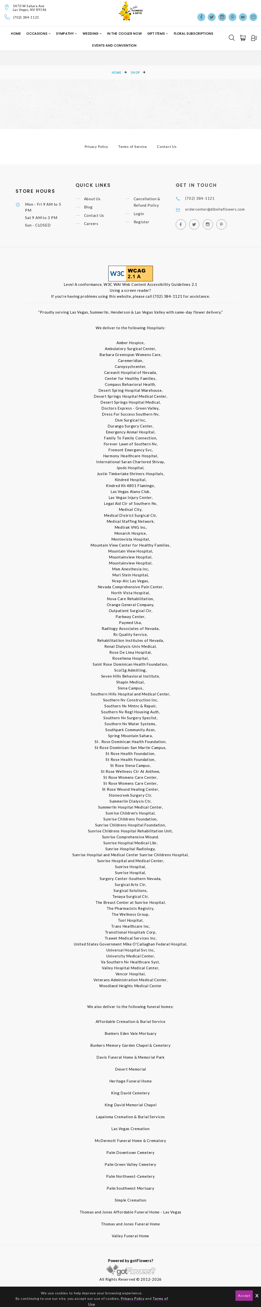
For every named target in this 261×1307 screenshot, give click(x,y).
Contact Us (167, 146)
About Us (97, 198)
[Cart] (243, 38)
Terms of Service (132, 146)
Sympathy (65, 33)
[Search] (231, 37)
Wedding (91, 33)
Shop (135, 72)
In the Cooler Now (124, 33)
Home (16, 33)
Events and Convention (114, 45)
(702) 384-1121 (26, 17)
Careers (96, 223)
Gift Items (156, 33)
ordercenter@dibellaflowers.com (222, 209)
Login (144, 213)
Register (147, 222)
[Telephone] (7, 17)
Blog (93, 207)
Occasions (37, 33)
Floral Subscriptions (193, 33)
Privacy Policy (96, 146)
